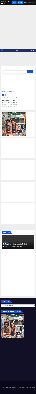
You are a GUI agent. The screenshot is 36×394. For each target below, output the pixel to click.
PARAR (20, 2)
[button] (31, 50)
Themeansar (29, 383)
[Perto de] (21, 71)
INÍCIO (2, 387)
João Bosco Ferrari (16, 246)
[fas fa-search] (30, 71)
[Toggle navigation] (17, 50)
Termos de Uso (21, 387)
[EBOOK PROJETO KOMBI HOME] (14, 124)
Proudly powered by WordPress (11, 383)
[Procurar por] (9, 71)
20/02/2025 (7, 246)
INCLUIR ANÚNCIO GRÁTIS (10, 387)
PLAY (14, 2)
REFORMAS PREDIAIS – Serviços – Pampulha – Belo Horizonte (9, 92)
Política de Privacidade (30, 387)
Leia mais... (10, 106)
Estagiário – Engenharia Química (15, 244)
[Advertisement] (18, 38)
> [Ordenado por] (7, 77)
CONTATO (18, 390)
